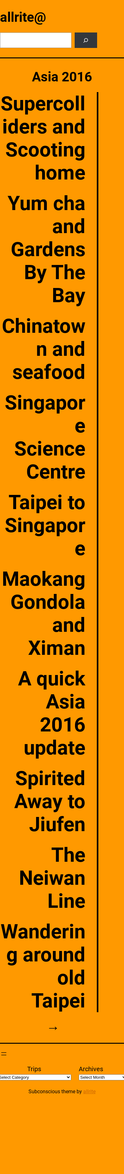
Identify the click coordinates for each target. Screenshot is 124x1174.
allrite (89, 1092)
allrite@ (23, 17)
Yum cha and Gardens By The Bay (46, 249)
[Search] (86, 40)
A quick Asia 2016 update (51, 713)
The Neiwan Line (52, 878)
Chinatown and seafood (43, 349)
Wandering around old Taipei (43, 966)
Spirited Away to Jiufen (49, 801)
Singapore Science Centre (45, 437)
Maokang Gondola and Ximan (43, 613)
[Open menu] (4, 1054)
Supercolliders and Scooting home (43, 138)
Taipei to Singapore (45, 525)
